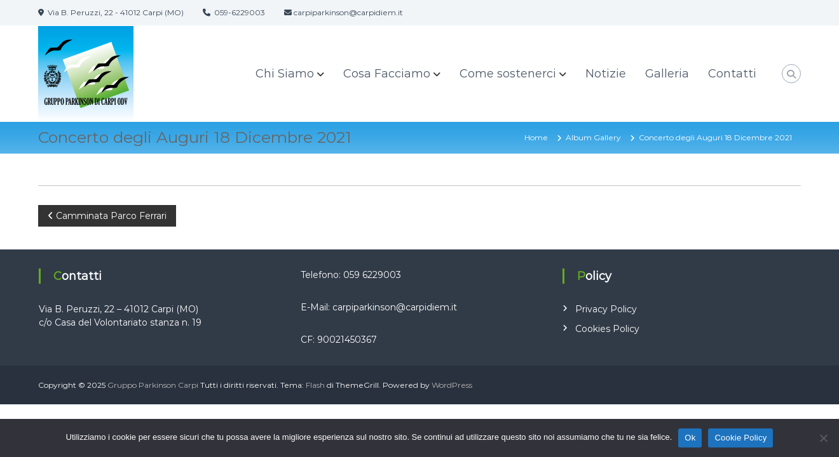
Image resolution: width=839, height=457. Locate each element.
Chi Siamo (285, 74)
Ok (690, 437)
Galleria (667, 74)
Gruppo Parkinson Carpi (152, 385)
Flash (315, 385)
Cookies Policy (607, 328)
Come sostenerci (508, 74)
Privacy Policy (606, 309)
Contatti (732, 74)
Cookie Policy (740, 437)
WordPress (452, 385)
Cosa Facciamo (386, 74)
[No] (823, 438)
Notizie (605, 74)
